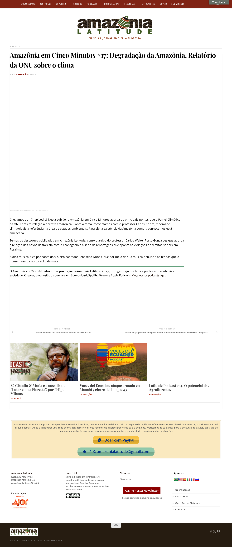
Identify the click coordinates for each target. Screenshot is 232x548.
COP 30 (163, 4)
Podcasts (92, 4)
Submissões (178, 4)
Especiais (61, 4)
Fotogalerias (112, 4)
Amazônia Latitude (16, 210)
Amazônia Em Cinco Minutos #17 (36, 210)
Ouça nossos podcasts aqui (149, 275)
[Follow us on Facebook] (218, 532)
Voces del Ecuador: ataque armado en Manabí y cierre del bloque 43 (110, 387)
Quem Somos (28, 4)
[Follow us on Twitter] (214, 532)
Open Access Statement (188, 504)
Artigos (77, 4)
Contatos (180, 510)
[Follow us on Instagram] (210, 532)
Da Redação (20, 74)
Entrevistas (148, 4)
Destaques (45, 4)
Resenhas (129, 4)
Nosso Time (181, 497)
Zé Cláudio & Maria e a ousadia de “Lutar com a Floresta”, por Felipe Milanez (37, 389)
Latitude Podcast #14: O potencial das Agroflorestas (179, 387)
